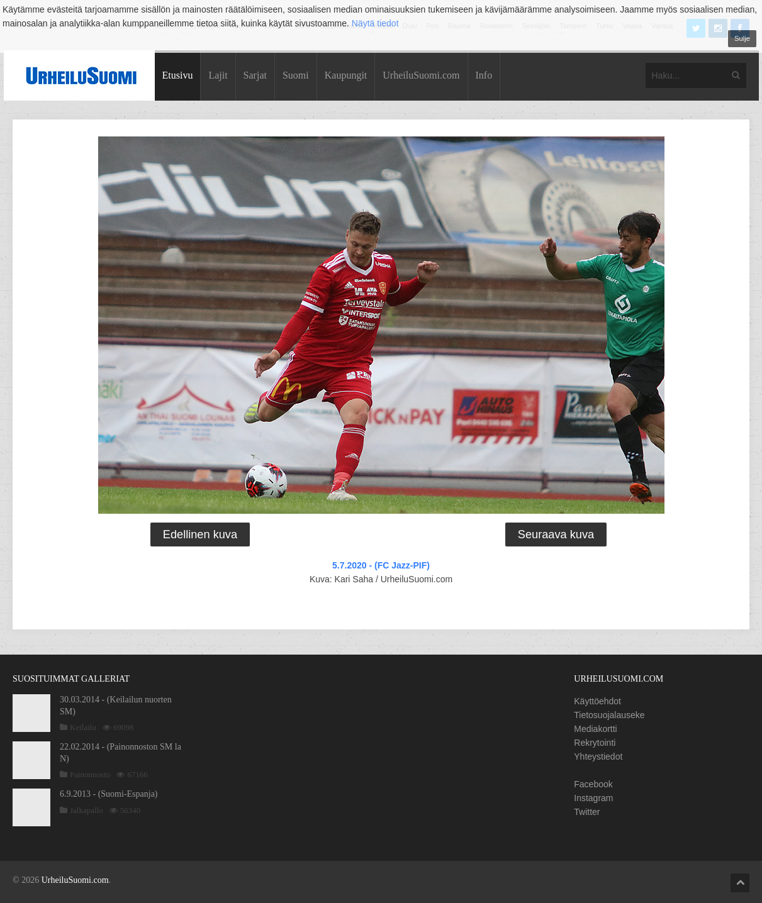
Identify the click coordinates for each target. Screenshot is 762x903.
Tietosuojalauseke (609, 715)
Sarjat (255, 75)
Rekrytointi (594, 743)
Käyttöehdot (597, 701)
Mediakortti (595, 729)
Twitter (587, 812)
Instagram (593, 798)
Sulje (742, 38)
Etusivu (177, 75)
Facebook (593, 784)
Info (484, 75)
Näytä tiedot (375, 23)
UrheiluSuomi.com (421, 75)
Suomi (296, 75)
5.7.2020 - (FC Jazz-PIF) (381, 565)
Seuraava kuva (556, 534)
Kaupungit (346, 75)
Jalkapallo (86, 810)
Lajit (217, 75)
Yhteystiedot (598, 756)
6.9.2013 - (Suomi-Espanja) (109, 794)
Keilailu (83, 727)
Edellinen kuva (200, 534)
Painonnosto (90, 774)
